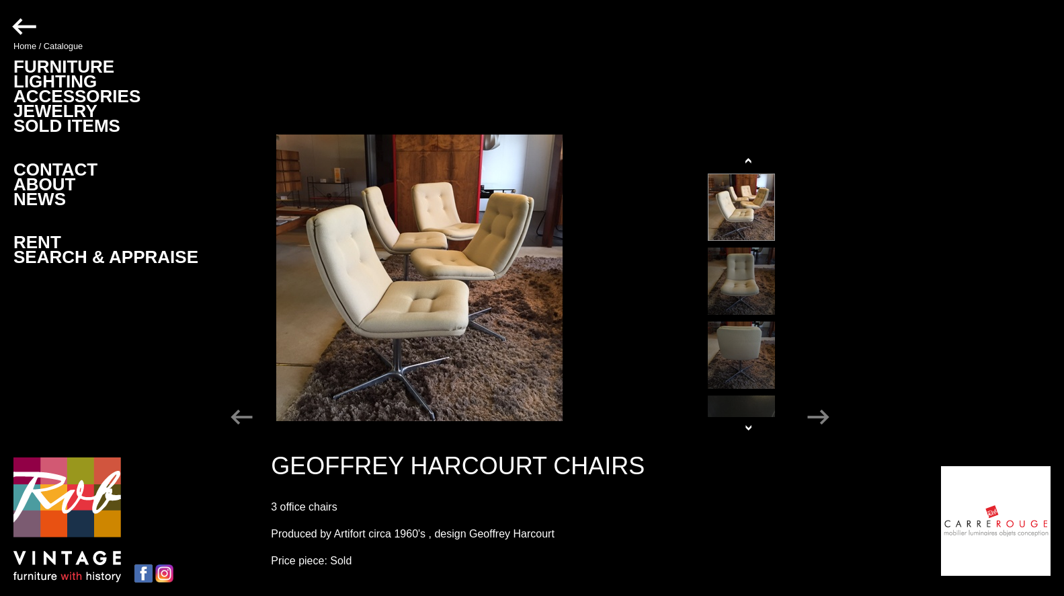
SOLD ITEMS (66, 126)
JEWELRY (55, 111)
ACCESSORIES (76, 96)
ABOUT (44, 184)
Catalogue (63, 46)
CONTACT (55, 169)
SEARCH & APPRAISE (105, 257)
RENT (37, 242)
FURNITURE (63, 67)
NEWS (39, 199)
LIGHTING (55, 81)
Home (24, 46)
